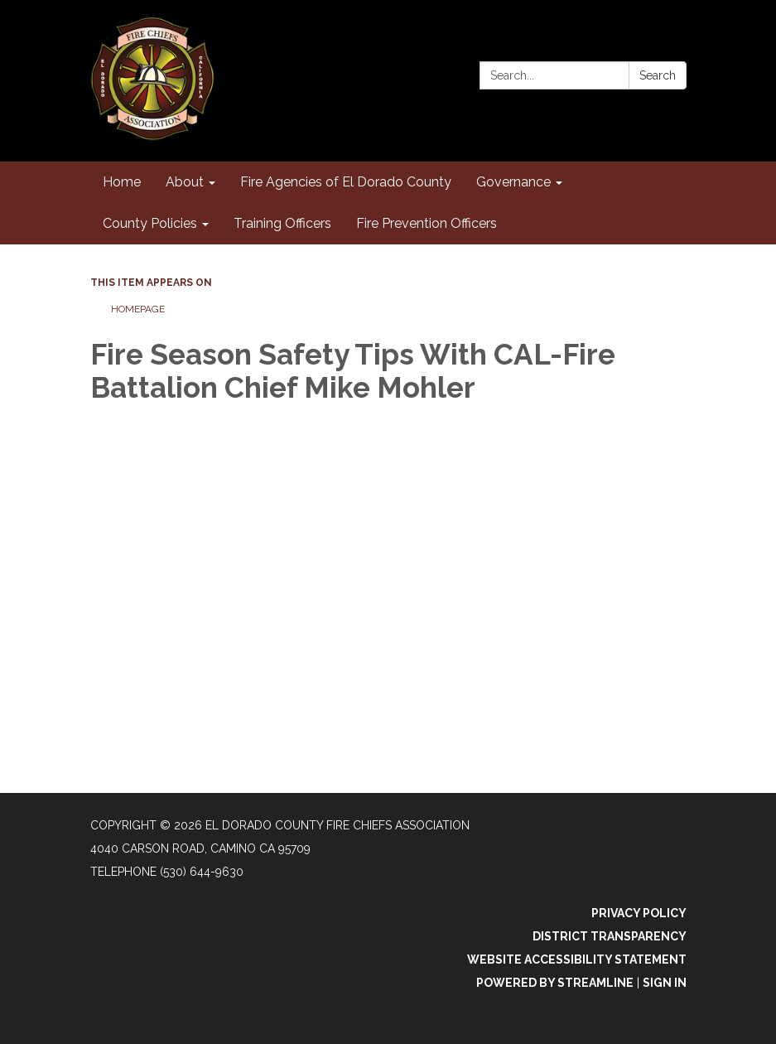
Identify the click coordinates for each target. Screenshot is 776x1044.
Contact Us (648, 43)
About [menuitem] (185, 182)
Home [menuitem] (122, 182)
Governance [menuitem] (513, 182)
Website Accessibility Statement (577, 959)
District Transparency (610, 936)
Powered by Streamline (555, 982)
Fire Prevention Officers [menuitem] (426, 223)
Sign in (665, 982)
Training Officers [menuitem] (282, 223)
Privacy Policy (639, 913)
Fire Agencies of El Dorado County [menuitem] (345, 182)
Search (657, 75)
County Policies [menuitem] (150, 223)
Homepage (138, 309)
